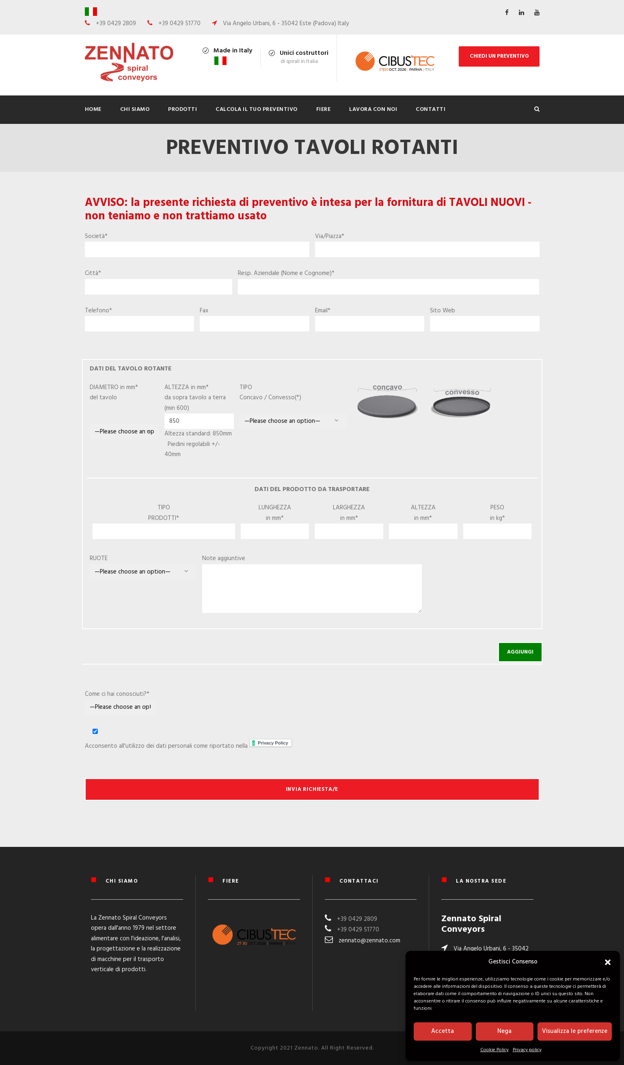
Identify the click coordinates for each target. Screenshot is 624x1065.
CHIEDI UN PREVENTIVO (499, 56)
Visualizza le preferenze (574, 1031)
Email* (370, 319)
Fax (254, 319)
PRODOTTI (182, 109)
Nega (504, 1031)
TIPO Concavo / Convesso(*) (276, 398)
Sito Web (485, 319)
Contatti (430, 109)
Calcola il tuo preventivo (257, 109)
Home (93, 109)
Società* (197, 245)
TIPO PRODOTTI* (163, 513)
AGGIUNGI (520, 652)
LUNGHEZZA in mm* (275, 513)
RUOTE (99, 558)
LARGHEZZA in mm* (349, 513)
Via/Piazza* (427, 245)
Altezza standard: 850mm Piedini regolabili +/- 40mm (198, 444)
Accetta (442, 1031)
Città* (159, 281)
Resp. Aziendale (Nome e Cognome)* (388, 281)
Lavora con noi (373, 109)
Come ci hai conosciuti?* (120, 702)
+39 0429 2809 (357, 919)
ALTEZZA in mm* (423, 513)
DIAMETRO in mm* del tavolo (124, 411)
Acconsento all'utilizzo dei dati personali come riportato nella (190, 738)
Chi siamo (135, 109)
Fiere (323, 109)
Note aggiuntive (223, 558)
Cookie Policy (494, 1050)
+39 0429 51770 (358, 930)
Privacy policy (527, 1050)
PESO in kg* (497, 513)
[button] (608, 962)
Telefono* (139, 319)
